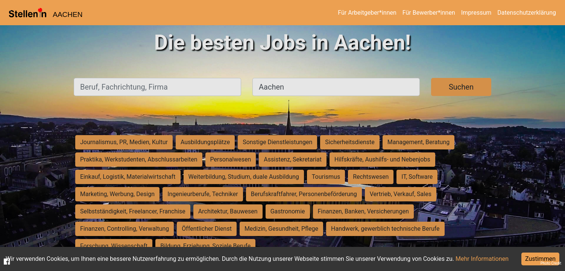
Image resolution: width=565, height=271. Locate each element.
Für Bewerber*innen (428, 12)
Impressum (476, 12)
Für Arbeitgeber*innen (367, 12)
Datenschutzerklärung (526, 12)
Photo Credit (551, 263)
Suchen (461, 86)
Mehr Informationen (482, 258)
